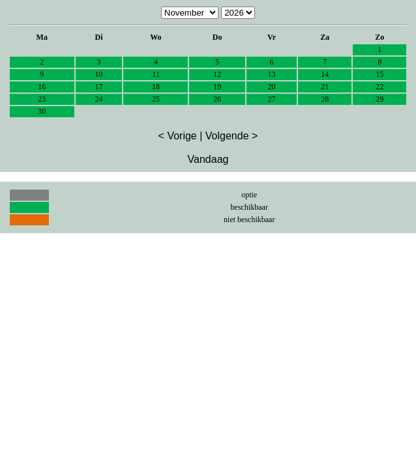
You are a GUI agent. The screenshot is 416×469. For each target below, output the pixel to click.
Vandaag (208, 159)
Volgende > (231, 135)
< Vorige (177, 135)
